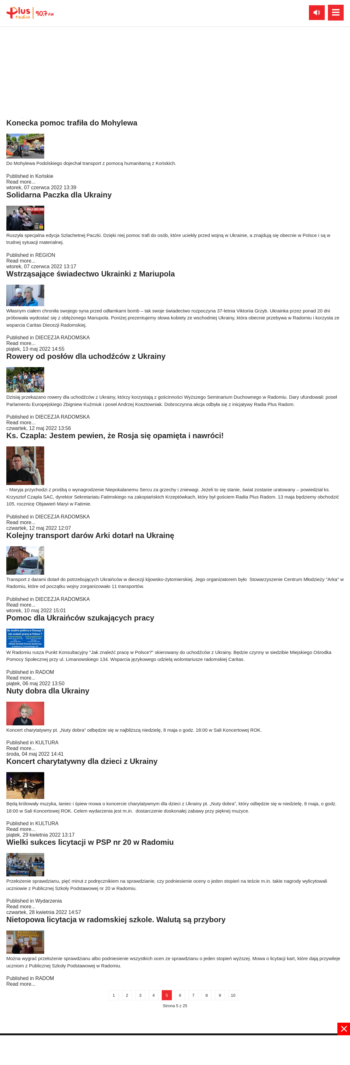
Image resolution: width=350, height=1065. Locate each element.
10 (233, 995)
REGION (45, 255)
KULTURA (47, 742)
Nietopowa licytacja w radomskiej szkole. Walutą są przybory (116, 919)
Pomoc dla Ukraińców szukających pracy (80, 618)
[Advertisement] (175, 1049)
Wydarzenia (48, 901)
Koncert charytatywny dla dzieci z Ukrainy (82, 761)
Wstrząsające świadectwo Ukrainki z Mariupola (90, 273)
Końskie (44, 176)
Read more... (20, 109)
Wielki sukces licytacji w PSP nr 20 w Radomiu (90, 842)
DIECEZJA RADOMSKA (62, 104)
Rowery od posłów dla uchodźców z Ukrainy (86, 356)
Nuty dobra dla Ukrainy (47, 691)
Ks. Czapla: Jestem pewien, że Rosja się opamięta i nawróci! (115, 435)
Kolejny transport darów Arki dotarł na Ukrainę (90, 535)
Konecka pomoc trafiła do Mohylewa (71, 122)
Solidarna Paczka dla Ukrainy (59, 195)
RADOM (44, 672)
